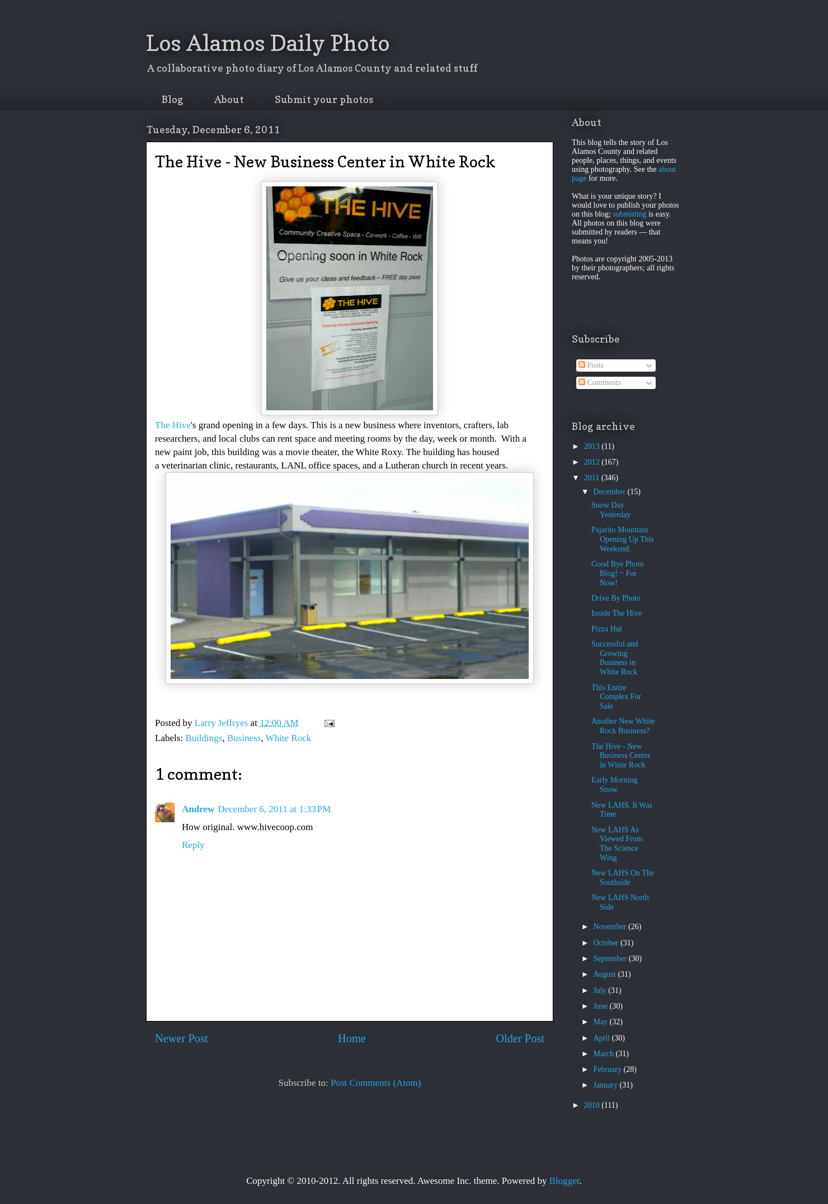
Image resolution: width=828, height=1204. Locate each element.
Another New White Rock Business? (623, 726)
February (608, 1069)
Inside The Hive (616, 613)
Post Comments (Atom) (376, 1082)
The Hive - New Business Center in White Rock (621, 756)
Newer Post (181, 1038)
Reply (193, 845)
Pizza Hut (606, 629)
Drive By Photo (616, 598)
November (610, 926)
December (610, 492)
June (601, 1006)
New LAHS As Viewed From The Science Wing (617, 844)
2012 (593, 462)
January (606, 1085)
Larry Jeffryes (223, 723)
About (229, 99)
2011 (592, 478)
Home (352, 1038)
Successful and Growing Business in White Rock (614, 658)
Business (244, 738)
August (605, 974)
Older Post (520, 1038)
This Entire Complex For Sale (616, 697)
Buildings (203, 738)
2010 (593, 1105)
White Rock (289, 738)
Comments (599, 382)
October (606, 943)
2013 (593, 446)
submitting (630, 214)
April (602, 1038)
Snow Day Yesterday (611, 510)
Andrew (198, 809)
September (610, 958)
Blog (173, 99)
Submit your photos (324, 99)
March (604, 1054)
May (601, 1022)
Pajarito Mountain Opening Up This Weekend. (622, 539)
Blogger (564, 1180)
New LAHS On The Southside (622, 878)
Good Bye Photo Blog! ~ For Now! (617, 573)
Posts (591, 365)
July (600, 990)
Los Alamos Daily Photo (268, 42)
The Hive (173, 425)
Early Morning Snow (614, 785)
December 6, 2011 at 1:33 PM (274, 809)
